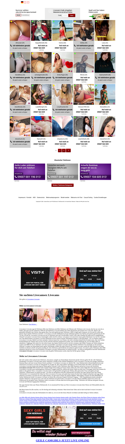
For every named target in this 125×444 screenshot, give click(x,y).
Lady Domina (72, 397)
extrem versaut (23, 400)
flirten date (33, 399)
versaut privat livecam (85, 399)
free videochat (54, 403)
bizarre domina (48, 397)
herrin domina (56, 397)
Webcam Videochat (44, 403)
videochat (28, 403)
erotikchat (41, 402)
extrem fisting (65, 400)
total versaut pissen (63, 399)
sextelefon (26, 402)
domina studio (64, 397)
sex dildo (21, 397)
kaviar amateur (97, 400)
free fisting (52, 400)
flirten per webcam (24, 399)
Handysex (79, 403)
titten (103, 403)
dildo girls (27, 397)
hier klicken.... (33, 324)
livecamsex (85, 400)
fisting (40, 400)
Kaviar (91, 400)
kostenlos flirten (41, 399)
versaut (55, 399)
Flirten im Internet (92, 397)
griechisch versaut (97, 399)
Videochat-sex (72, 403)
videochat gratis (63, 403)
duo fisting (58, 400)
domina (33, 397)
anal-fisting (45, 400)
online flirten (101, 397)
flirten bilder (49, 399)
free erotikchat (71, 402)
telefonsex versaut (74, 399)
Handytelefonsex (86, 403)
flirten (78, 397)
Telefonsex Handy (97, 403)
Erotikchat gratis (79, 402)
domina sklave (39, 397)
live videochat (35, 403)
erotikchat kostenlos (90, 402)
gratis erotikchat (61, 402)
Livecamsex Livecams (33, 299)
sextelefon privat (34, 402)
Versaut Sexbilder (33, 400)
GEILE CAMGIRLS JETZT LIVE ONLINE (62, 440)
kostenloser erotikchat (51, 402)
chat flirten (84, 397)
